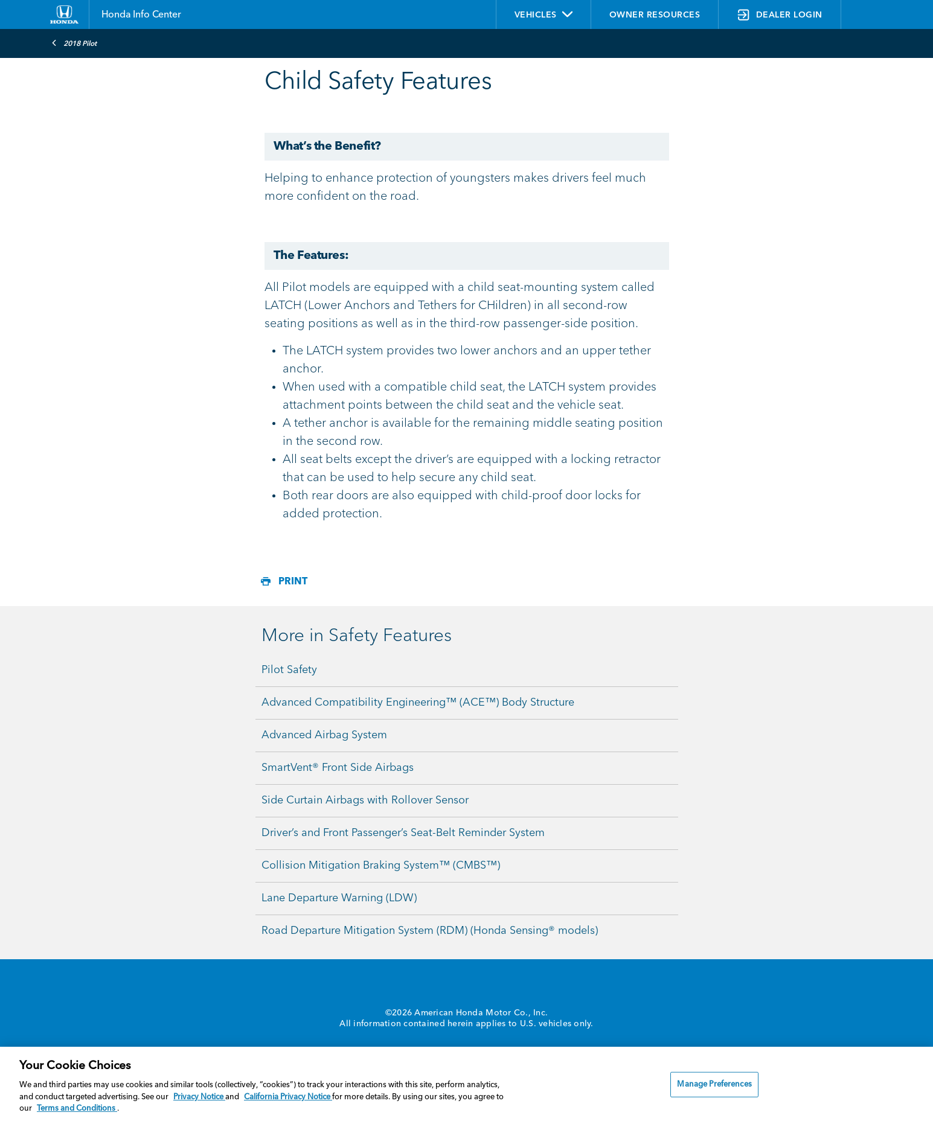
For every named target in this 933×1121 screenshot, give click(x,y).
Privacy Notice (199, 1097)
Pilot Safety (289, 670)
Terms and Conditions (77, 1109)
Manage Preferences (714, 1084)
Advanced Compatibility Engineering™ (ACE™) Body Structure (417, 702)
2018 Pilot (74, 43)
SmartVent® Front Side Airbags (337, 767)
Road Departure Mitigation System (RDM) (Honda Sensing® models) (429, 930)
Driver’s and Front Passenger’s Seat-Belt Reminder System (403, 833)
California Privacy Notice (288, 1097)
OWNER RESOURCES (655, 15)
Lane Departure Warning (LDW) (339, 898)
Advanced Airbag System (324, 735)
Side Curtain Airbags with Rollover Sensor (365, 800)
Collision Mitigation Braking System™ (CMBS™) (380, 865)
